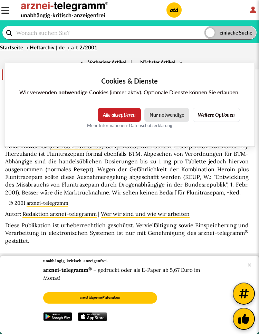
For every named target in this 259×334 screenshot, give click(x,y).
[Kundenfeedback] (244, 319)
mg (167, 161)
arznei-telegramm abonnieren (100, 297)
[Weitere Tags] (244, 294)
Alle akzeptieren (119, 115)
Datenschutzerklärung (150, 125)
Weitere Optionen (216, 115)
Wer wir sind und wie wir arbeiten (145, 213)
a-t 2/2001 (84, 47)
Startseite (11, 47)
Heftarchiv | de (47, 47)
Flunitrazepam (205, 192)
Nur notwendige (167, 115)
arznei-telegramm (47, 203)
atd (174, 9)
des (9, 184)
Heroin (226, 169)
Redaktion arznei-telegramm (59, 213)
